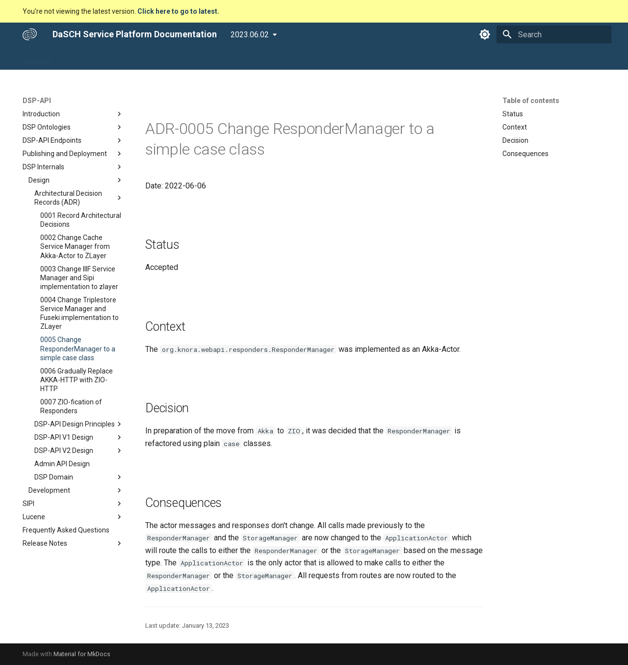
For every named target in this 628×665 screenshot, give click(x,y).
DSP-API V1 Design (79, 437)
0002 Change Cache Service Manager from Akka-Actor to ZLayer (75, 246)
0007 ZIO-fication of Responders (71, 406)
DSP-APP (79, 58)
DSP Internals (73, 166)
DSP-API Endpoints (73, 140)
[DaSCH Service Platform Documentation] (30, 34)
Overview (37, 58)
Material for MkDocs (81, 654)
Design (76, 180)
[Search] (554, 34)
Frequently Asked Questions (66, 530)
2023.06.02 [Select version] (250, 34)
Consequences (525, 154)
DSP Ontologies (73, 127)
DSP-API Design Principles (79, 424)
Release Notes (73, 543)
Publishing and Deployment (73, 153)
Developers (213, 58)
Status (512, 114)
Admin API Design (62, 464)
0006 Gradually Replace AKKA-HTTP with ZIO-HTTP (76, 380)
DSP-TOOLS (164, 58)
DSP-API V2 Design (79, 450)
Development (76, 490)
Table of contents (530, 101)
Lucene (73, 516)
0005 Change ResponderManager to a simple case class (77, 348)
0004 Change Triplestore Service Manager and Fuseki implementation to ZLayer (79, 313)
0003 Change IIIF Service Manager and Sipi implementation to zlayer (79, 278)
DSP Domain (79, 477)
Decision (515, 140)
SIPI (73, 503)
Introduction (73, 113)
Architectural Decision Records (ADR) (79, 197)
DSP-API (119, 58)
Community (262, 58)
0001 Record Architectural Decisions (80, 220)
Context (514, 127)
